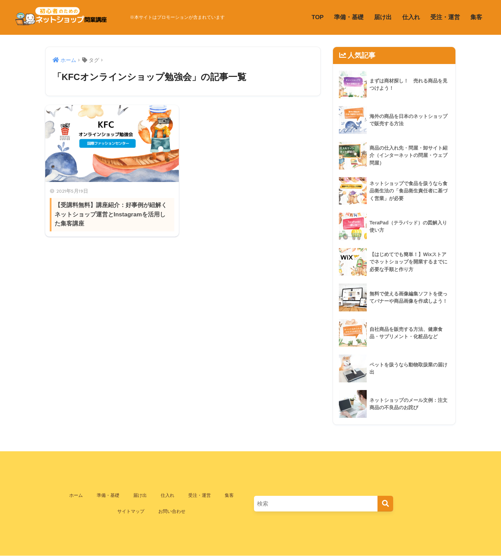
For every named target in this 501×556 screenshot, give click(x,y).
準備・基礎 (349, 17)
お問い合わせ (171, 511)
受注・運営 (445, 17)
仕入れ (411, 17)
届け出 (383, 17)
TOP (318, 17)
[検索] (385, 503)
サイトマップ (130, 511)
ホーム (76, 495)
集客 (476, 17)
